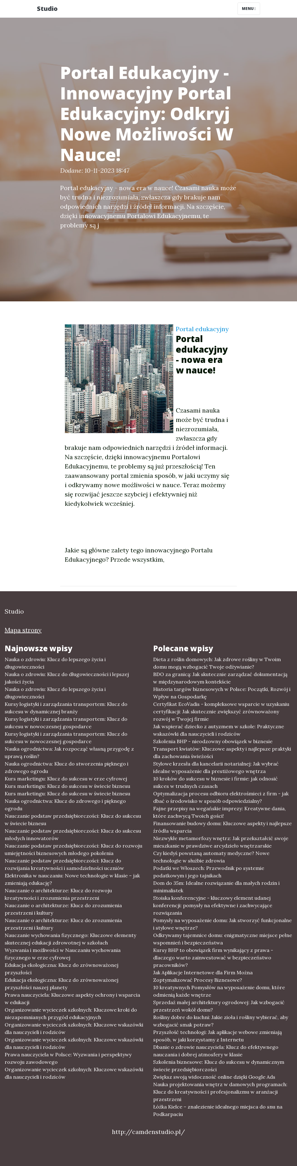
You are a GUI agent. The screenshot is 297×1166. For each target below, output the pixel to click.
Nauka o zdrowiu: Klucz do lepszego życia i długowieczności (55, 663)
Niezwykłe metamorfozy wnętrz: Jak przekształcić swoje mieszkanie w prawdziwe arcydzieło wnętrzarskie (220, 842)
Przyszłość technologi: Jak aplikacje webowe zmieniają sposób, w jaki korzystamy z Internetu (217, 1036)
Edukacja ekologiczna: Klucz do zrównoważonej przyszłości (61, 969)
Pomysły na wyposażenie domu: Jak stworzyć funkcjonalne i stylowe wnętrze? (222, 924)
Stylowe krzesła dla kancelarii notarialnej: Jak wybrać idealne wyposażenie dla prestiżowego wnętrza (216, 767)
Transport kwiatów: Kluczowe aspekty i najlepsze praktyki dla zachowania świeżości (222, 752)
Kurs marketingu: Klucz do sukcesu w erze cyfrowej (66, 778)
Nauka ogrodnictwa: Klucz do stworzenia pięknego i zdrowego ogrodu (66, 767)
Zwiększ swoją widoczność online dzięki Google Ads (214, 1077)
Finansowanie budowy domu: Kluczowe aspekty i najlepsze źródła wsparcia (222, 827)
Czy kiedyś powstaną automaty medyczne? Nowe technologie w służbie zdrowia (211, 857)
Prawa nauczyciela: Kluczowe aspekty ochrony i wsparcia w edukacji (72, 998)
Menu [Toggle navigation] (249, 8)
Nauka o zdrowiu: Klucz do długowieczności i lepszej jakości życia (67, 678)
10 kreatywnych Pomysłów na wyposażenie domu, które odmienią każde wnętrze (219, 991)
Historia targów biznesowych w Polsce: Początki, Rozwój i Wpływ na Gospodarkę (221, 693)
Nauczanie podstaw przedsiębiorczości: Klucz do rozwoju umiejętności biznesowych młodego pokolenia (73, 849)
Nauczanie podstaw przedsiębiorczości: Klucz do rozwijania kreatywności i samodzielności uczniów (64, 864)
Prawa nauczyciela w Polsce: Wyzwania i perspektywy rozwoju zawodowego (68, 1058)
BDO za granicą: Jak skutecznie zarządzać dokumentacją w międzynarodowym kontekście (220, 678)
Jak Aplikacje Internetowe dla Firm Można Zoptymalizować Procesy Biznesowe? (203, 976)
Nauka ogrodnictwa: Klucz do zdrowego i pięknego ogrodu (65, 805)
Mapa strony (23, 630)
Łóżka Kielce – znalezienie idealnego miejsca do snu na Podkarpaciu (217, 1110)
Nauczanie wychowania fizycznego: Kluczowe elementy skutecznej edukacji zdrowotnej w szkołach (70, 939)
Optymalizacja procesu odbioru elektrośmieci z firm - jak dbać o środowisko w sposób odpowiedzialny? (221, 797)
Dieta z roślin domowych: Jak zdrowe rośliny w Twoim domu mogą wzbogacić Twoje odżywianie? (217, 663)
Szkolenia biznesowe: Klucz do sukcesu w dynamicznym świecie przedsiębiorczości (218, 1065)
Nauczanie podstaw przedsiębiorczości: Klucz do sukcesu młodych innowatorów (73, 834)
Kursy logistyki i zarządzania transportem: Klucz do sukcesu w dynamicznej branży (66, 708)
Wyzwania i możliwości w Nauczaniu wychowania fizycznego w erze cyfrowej (63, 954)
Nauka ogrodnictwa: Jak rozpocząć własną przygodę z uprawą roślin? (69, 752)
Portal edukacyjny (202, 329)
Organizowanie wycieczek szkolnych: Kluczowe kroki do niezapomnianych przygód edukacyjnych (71, 1013)
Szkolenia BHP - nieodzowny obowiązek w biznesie (213, 741)
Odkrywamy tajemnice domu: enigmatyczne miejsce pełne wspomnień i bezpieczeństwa (222, 939)
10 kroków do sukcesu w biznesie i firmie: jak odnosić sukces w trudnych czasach (215, 782)
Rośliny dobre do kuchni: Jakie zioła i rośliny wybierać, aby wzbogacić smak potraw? (220, 1021)
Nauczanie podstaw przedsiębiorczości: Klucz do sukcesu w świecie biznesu (73, 819)
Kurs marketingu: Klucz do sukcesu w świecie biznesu (67, 786)
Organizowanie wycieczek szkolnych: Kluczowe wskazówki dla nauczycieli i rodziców (74, 1028)
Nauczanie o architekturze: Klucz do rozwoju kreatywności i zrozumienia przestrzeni (58, 894)
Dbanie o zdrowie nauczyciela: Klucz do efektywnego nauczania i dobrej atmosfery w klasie (215, 1051)
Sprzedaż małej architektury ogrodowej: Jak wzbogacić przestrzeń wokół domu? (219, 1006)
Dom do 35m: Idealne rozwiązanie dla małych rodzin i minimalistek (216, 887)
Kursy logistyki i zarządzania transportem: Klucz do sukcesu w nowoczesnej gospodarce (66, 722)
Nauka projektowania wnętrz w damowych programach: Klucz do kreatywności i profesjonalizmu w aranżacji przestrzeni (220, 1091)
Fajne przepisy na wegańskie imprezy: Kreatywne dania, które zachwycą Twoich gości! (219, 812)
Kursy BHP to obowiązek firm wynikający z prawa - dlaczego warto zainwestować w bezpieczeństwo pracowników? (213, 957)
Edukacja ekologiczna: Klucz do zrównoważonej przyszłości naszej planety (61, 983)
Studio (47, 8)
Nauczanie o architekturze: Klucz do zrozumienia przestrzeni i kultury (63, 909)
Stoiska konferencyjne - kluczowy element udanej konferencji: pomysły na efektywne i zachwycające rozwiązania (212, 905)
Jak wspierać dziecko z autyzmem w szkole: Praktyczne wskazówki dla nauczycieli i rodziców (218, 730)
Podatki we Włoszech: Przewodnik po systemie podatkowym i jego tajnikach (208, 872)
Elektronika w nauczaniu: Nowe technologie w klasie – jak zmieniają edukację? (72, 879)
